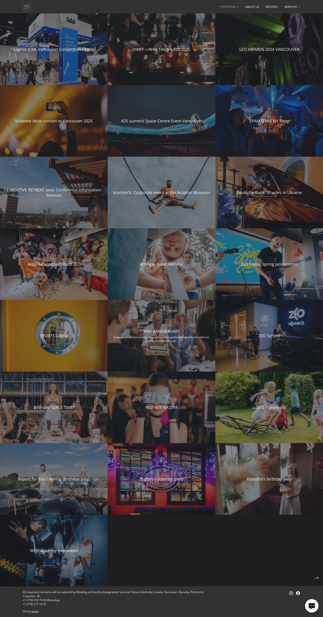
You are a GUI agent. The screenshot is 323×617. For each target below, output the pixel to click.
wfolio (35, 611)
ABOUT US (252, 7)
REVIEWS (272, 7)
